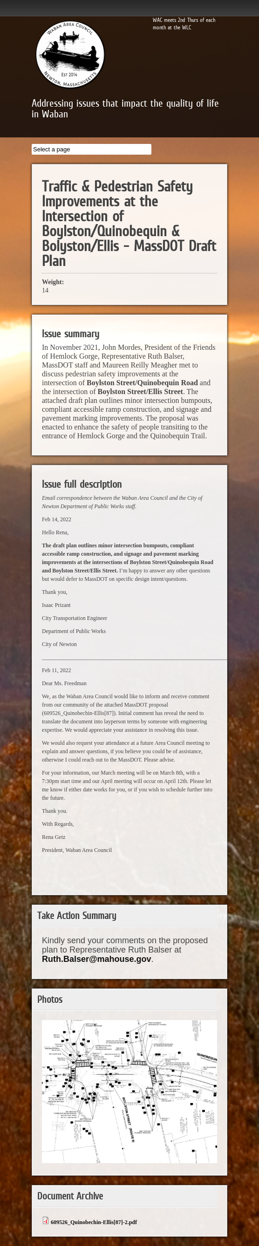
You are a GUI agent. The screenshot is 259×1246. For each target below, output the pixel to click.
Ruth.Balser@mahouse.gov (96, 959)
